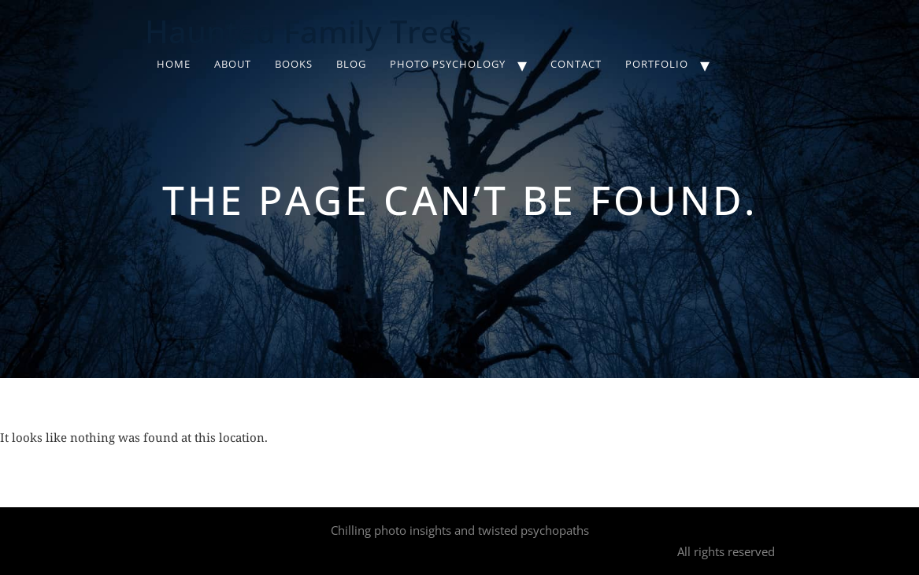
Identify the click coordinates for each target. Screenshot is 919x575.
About (232, 64)
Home (174, 64)
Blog (351, 64)
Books (294, 64)
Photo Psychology (448, 64)
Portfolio (656, 64)
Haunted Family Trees (308, 31)
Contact (576, 64)
